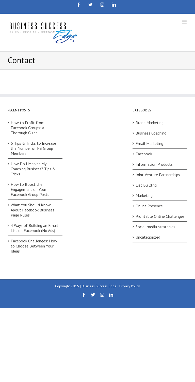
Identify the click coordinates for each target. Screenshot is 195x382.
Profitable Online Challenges (160, 216)
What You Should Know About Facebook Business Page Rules (32, 210)
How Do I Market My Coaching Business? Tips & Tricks (33, 168)
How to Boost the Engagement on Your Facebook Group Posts (30, 189)
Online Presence (149, 205)
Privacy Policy (129, 286)
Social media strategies (155, 226)
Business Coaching (151, 133)
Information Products (154, 164)
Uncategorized (148, 237)
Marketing (144, 195)
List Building (146, 185)
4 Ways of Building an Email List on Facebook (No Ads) (34, 228)
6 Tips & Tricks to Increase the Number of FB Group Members (33, 148)
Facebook (144, 153)
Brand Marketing (150, 122)
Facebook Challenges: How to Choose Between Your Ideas (34, 246)
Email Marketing (149, 143)
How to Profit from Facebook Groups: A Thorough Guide (27, 127)
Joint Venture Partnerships (158, 174)
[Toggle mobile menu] (184, 21)
